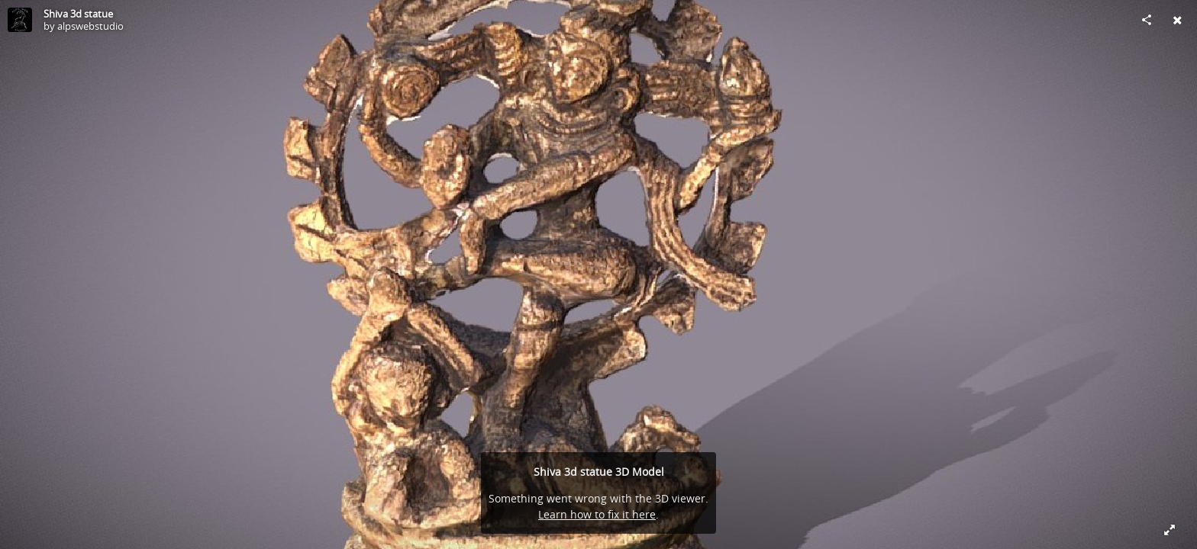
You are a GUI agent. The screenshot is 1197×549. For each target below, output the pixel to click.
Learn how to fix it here (597, 514)
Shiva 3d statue (78, 14)
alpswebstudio (90, 26)
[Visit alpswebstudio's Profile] (20, 20)
